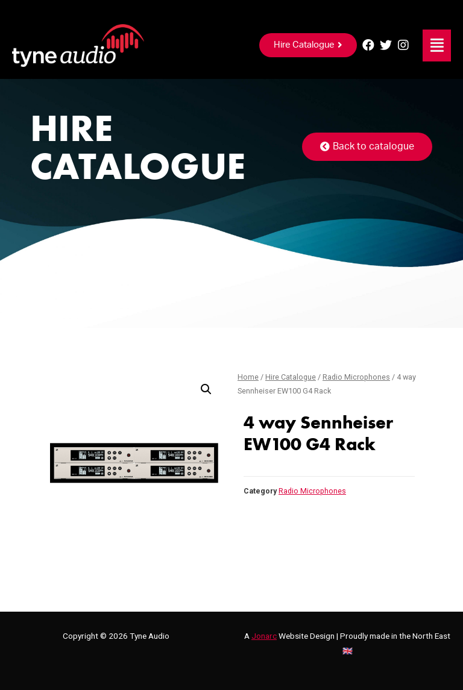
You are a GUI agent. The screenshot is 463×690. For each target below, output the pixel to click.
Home (248, 376)
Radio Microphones (356, 376)
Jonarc (264, 636)
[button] (308, 45)
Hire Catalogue (290, 376)
